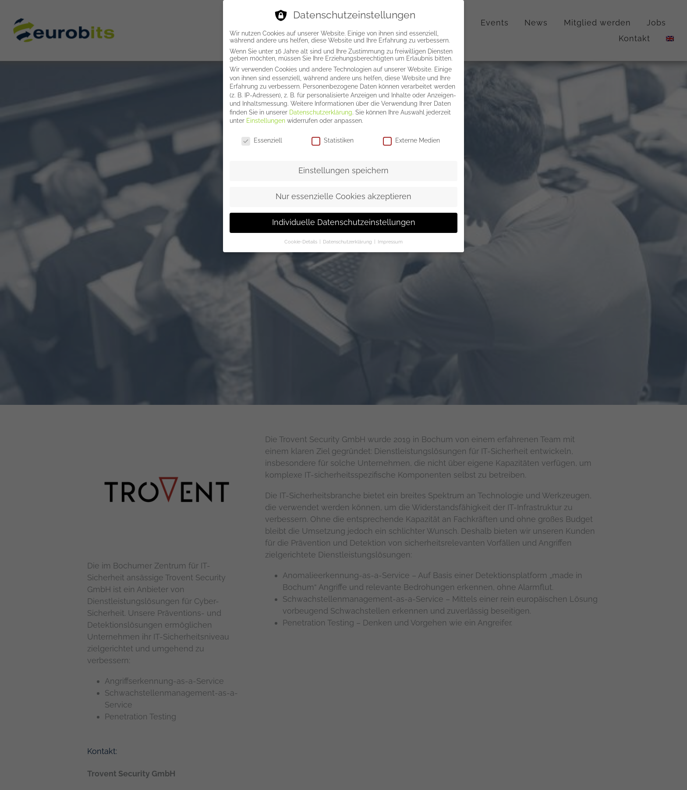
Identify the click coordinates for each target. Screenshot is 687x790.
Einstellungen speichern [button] (343, 170)
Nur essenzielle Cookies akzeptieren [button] (343, 196)
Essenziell (261, 140)
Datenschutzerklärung (320, 112)
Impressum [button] (390, 241)
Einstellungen (265, 120)
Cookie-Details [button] (301, 241)
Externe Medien (411, 140)
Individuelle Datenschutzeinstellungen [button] (343, 222)
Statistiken (333, 140)
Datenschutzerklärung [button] (348, 241)
